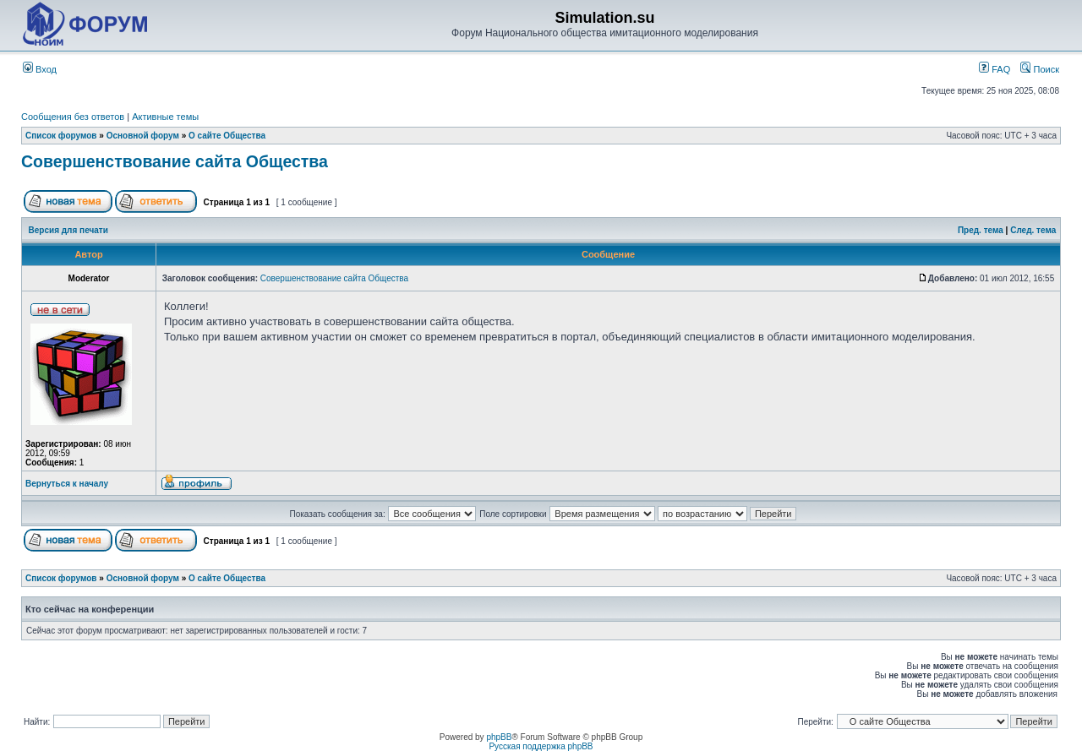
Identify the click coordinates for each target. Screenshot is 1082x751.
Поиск (1039, 69)
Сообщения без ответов (72, 117)
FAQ (994, 69)
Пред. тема (980, 230)
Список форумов (61, 135)
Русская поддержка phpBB (541, 746)
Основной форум (143, 135)
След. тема (1033, 230)
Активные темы (165, 117)
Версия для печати (68, 230)
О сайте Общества (227, 135)
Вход (40, 69)
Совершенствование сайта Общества (174, 161)
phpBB (498, 737)
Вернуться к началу (66, 483)
